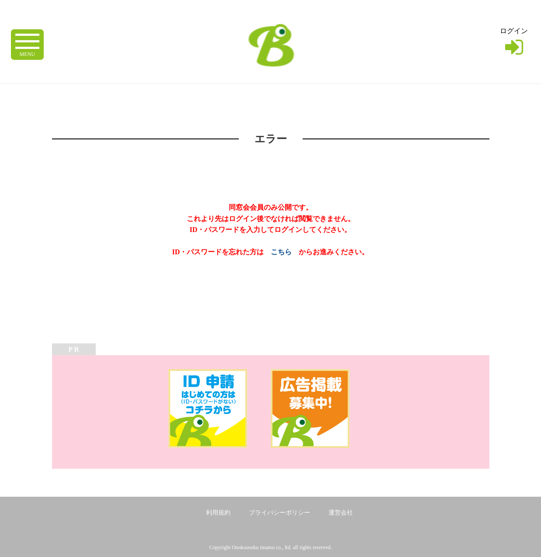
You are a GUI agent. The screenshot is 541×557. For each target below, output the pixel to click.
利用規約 (218, 512)
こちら (281, 252)
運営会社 (340, 512)
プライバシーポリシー (279, 512)
